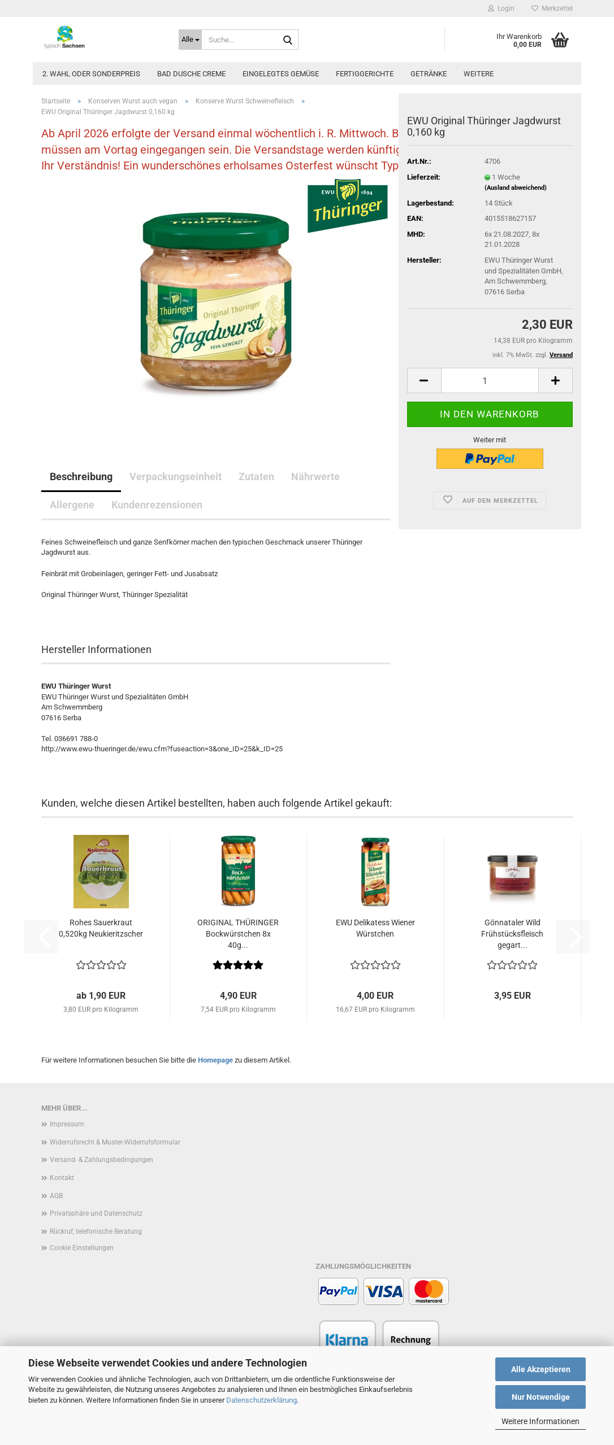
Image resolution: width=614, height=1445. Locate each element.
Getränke (428, 73)
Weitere (479, 73)
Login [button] (501, 8)
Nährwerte (315, 476)
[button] (424, 380)
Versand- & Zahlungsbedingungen (101, 1160)
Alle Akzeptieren (540, 1369)
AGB (56, 1196)
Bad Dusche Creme (191, 73)
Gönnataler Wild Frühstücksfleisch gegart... (512, 934)
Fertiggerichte (365, 73)
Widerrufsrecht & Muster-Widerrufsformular (115, 1142)
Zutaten (256, 476)
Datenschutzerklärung (261, 1400)
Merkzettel (552, 8)
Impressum (67, 1124)
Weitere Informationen (540, 1421)
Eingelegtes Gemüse (281, 73)
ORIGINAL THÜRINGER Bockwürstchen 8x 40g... (238, 934)
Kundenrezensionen (156, 505)
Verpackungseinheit (175, 476)
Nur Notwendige (541, 1397)
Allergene (72, 505)
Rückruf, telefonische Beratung (96, 1231)
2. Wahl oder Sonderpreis (91, 73)
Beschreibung (81, 476)
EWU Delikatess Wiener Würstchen (375, 928)
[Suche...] (190, 39)
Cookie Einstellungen (82, 1248)
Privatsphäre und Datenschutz (96, 1213)
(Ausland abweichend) (516, 187)
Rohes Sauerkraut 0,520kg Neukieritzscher (101, 928)
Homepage (215, 1060)
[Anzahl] (490, 380)
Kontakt (62, 1178)
